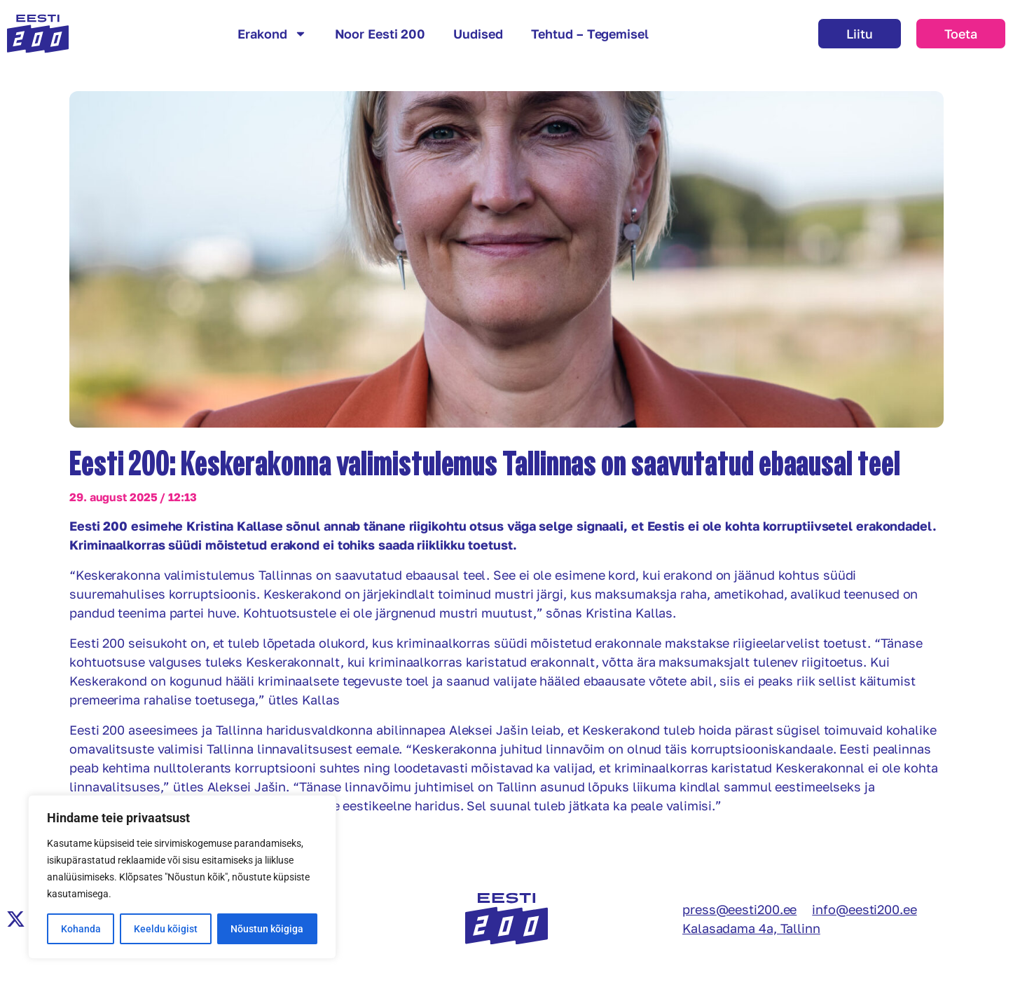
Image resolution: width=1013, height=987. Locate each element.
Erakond (271, 33)
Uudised (477, 33)
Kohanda (81, 928)
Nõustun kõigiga (266, 928)
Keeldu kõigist (166, 928)
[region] (182, 877)
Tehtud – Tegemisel (590, 33)
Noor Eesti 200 (380, 33)
